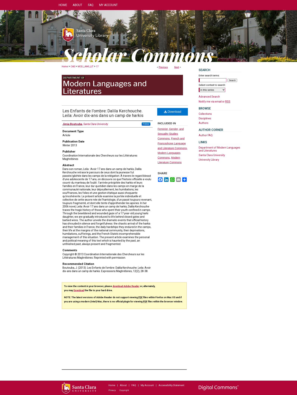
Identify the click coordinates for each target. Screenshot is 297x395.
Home (65, 66)
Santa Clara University (212, 155)
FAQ (133, 385)
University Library (209, 159)
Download (172, 111)
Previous (163, 67)
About (123, 385)
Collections (205, 113)
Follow (146, 124)
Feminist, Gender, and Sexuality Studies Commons (171, 133)
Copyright (124, 390)
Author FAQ (206, 135)
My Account (147, 385)
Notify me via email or (214, 101)
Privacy (112, 390)
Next (176, 67)
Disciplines (205, 118)
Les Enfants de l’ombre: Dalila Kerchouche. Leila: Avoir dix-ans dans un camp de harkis (103, 113)
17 (97, 66)
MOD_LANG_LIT (85, 66)
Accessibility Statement (171, 385)
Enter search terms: (209, 75)
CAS (73, 66)
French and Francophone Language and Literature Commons (172, 143)
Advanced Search (209, 96)
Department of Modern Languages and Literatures (219, 149)
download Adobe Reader (126, 286)
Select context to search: (212, 85)
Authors (203, 122)
